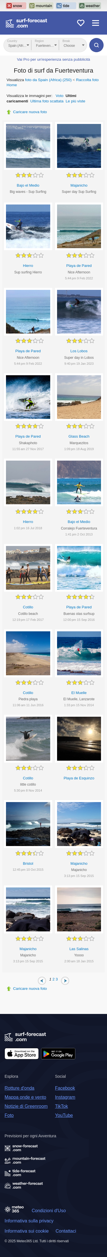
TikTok (61, 1106)
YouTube (64, 1115)
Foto (9, 1115)
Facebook (65, 1088)
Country (12, 41)
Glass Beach (79, 436)
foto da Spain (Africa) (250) (48, 80)
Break (66, 41)
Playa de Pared (79, 265)
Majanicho (78, 185)
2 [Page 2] (54, 979)
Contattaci (66, 1231)
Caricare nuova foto (30, 112)
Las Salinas (78, 949)
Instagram (65, 1097)
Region (39, 41)
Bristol (28, 863)
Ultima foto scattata (46, 101)
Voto (59, 96)
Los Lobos (79, 351)
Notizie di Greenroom (26, 1106)
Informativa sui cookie (27, 1231)
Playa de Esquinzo (79, 778)
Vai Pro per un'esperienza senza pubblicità (53, 59)
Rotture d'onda (19, 1088)
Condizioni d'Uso (49, 1210)
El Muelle (78, 693)
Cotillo (28, 607)
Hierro (28, 265)
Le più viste (75, 101)
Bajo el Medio (28, 185)
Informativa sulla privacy (29, 1220)
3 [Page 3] (57, 979)
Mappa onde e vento (25, 1097)
